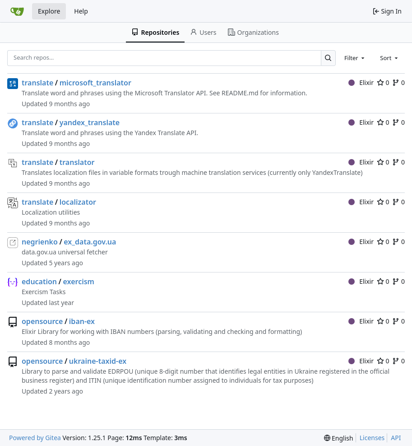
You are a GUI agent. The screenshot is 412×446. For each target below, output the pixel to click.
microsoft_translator (95, 82)
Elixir (361, 82)
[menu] (338, 438)
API (396, 437)
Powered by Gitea (35, 437)
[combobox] (355, 57)
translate (37, 82)
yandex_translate (90, 122)
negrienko (40, 241)
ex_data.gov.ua (90, 241)
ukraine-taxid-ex (97, 361)
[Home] (17, 11)
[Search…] (328, 58)
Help (81, 11)
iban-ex (82, 321)
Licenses (372, 437)
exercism (78, 281)
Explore (49, 11)
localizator (78, 202)
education (39, 281)
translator (77, 162)
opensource (42, 321)
